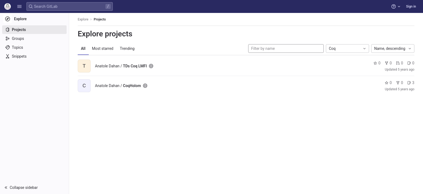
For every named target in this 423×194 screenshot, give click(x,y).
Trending (127, 48)
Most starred (103, 48)
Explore (83, 19)
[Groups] (34, 38)
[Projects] (34, 29)
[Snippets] (34, 56)
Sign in (411, 6)
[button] (19, 6)
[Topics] (34, 47)
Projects (100, 19)
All (83, 48)
